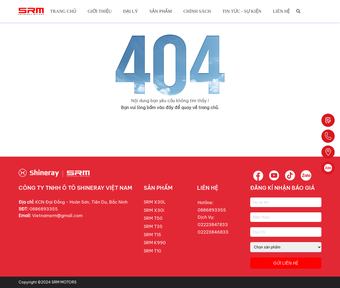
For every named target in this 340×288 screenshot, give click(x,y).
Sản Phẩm (160, 11)
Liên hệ (281, 11)
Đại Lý (130, 11)
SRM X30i (154, 210)
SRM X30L (155, 202)
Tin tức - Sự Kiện (241, 11)
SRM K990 (155, 242)
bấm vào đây (160, 107)
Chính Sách (197, 11)
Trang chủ (63, 11)
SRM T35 (153, 226)
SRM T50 (153, 218)
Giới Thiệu (100, 11)
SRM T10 (152, 250)
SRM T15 (152, 234)
